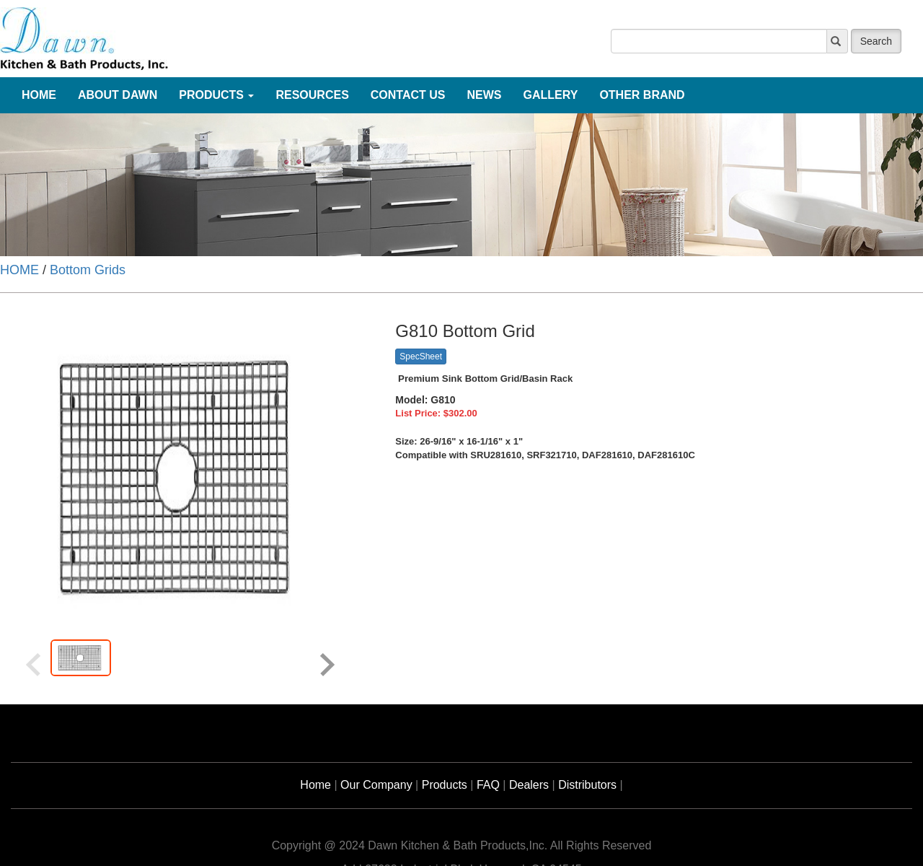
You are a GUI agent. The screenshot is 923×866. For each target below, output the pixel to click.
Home (315, 785)
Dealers (529, 785)
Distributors (587, 785)
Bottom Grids (87, 270)
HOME (19, 270)
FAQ (488, 785)
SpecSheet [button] (420, 356)
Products (444, 785)
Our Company (376, 785)
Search (876, 41)
